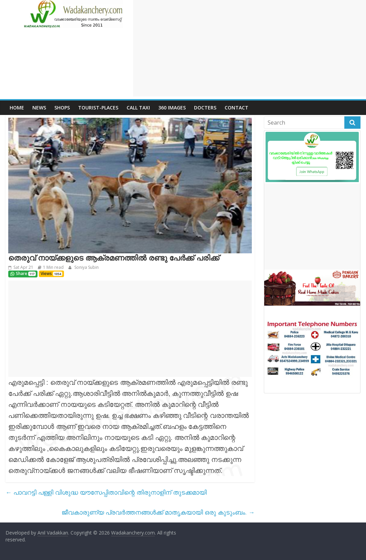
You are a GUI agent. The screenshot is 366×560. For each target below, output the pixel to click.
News (39, 107)
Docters (205, 107)
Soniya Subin (86, 267)
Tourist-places (98, 107)
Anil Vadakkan (52, 532)
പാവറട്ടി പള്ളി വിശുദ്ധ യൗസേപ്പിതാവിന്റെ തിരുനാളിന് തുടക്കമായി (106, 492)
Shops (62, 107)
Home (17, 107)
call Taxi (138, 107)
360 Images (172, 107)
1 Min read (53, 267)
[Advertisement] (249, 48)
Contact (236, 107)
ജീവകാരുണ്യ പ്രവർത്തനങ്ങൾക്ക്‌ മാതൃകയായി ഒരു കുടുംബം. (158, 512)
